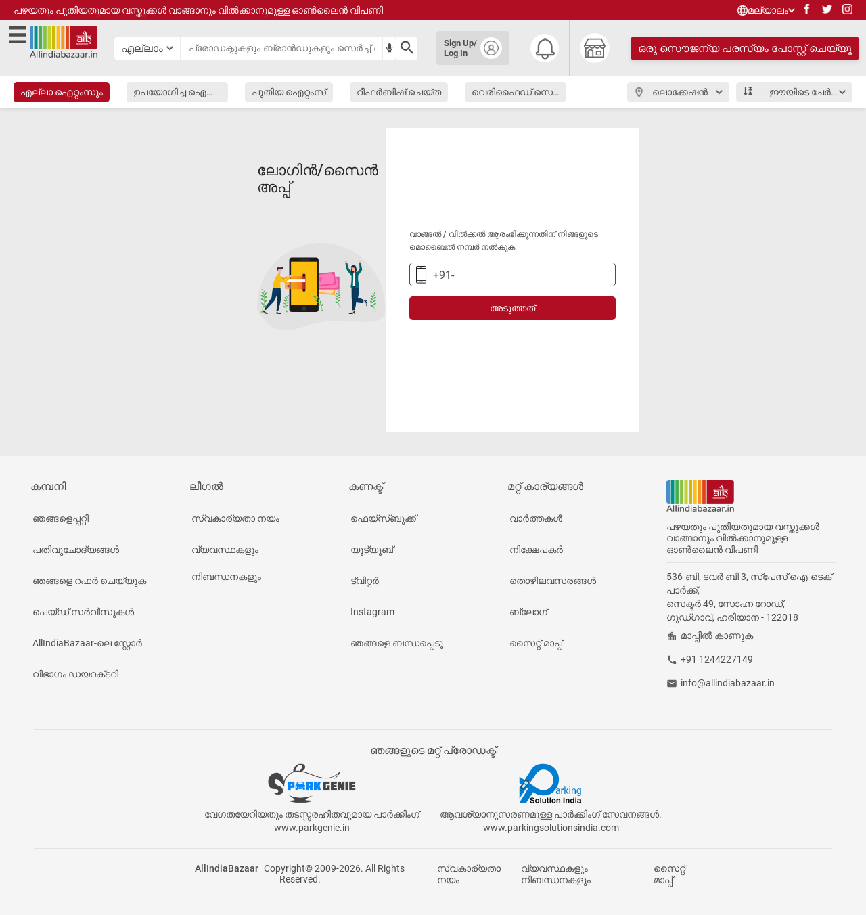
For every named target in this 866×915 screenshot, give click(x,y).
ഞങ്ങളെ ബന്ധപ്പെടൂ (396, 643)
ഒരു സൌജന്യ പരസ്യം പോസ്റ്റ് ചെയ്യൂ (745, 48)
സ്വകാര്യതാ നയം (235, 518)
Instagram (372, 611)
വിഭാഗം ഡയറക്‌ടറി (75, 674)
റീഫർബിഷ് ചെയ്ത (399, 92)
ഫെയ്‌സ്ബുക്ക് (383, 518)
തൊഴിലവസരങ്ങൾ (552, 580)
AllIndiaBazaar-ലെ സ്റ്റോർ (87, 643)
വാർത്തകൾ (535, 518)
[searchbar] (281, 48)
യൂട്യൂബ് (371, 549)
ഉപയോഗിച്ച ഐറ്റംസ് (180, 92)
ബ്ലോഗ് (528, 611)
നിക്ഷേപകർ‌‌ (536, 549)
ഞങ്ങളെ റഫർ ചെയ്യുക (89, 580)
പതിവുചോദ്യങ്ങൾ (75, 549)
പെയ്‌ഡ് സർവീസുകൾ (83, 611)
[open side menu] (17, 48)
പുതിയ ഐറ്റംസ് (289, 92)
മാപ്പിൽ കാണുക (717, 635)
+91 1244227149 (717, 659)
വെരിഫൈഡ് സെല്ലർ (519, 92)
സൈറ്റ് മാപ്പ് (535, 643)
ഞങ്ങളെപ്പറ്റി (60, 518)
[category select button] (147, 48)
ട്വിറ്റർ (364, 580)
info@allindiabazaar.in (728, 682)
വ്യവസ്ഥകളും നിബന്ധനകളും (226, 563)
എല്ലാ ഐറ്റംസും (61, 92)
